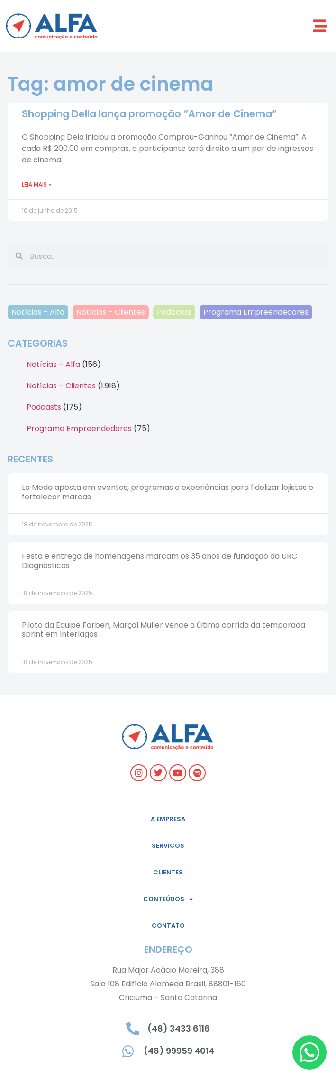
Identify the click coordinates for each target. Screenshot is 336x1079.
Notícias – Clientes (61, 385)
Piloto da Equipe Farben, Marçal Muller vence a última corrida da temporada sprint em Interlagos (163, 629)
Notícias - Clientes (110, 312)
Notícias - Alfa (37, 312)
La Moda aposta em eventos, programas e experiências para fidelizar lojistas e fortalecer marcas (167, 492)
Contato (168, 925)
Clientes (168, 872)
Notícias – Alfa (53, 364)
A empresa (168, 819)
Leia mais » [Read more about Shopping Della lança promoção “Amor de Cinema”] (36, 184)
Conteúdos (168, 899)
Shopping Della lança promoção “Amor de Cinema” (149, 114)
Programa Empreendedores (256, 312)
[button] (320, 26)
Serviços (168, 845)
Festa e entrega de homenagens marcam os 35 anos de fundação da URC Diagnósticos (159, 561)
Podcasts (174, 312)
